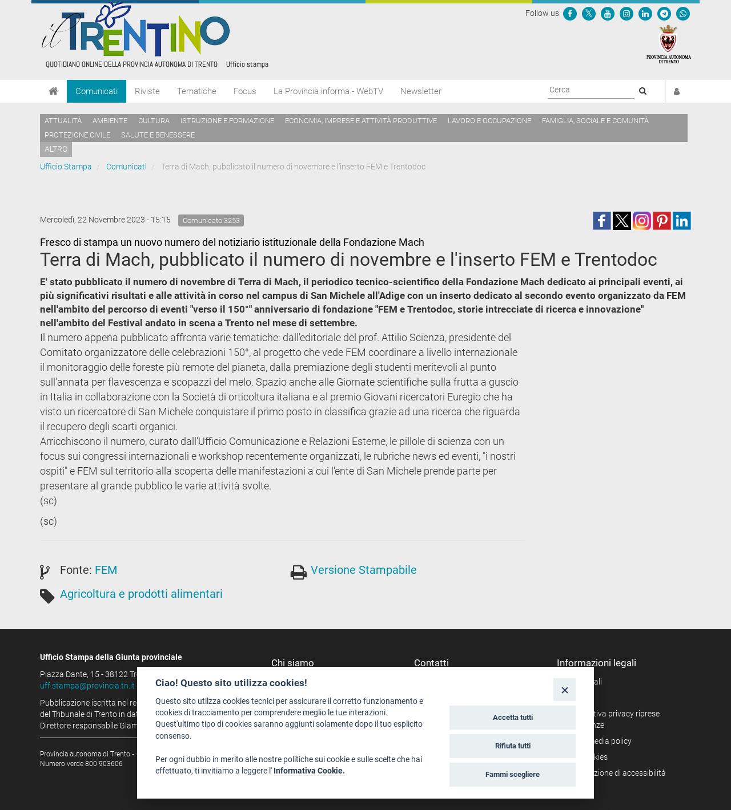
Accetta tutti (513, 717)
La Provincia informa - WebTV (328, 91)
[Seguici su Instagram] (626, 13)
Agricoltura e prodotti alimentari (141, 594)
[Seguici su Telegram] (664, 13)
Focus (245, 91)
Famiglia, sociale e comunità (595, 120)
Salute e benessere (158, 135)
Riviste (147, 91)
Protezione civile (77, 135)
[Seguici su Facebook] (570, 13)
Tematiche (196, 91)
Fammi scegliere (512, 774)
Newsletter (420, 91)
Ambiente (110, 120)
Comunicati (96, 91)
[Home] (53, 91)
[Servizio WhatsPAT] (683, 13)
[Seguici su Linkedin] (645, 13)
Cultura (154, 120)
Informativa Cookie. (309, 770)
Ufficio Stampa (66, 166)
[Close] (564, 689)
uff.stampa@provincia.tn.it (87, 685)
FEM (106, 570)
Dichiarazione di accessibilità (615, 772)
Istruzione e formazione (227, 120)
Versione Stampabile (364, 570)
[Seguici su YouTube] (608, 13)
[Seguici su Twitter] (589, 13)
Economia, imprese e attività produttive (361, 120)
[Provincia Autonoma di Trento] (668, 43)
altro (56, 148)
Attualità (63, 120)
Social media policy (598, 741)
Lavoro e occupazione (489, 120)
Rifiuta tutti (513, 746)
